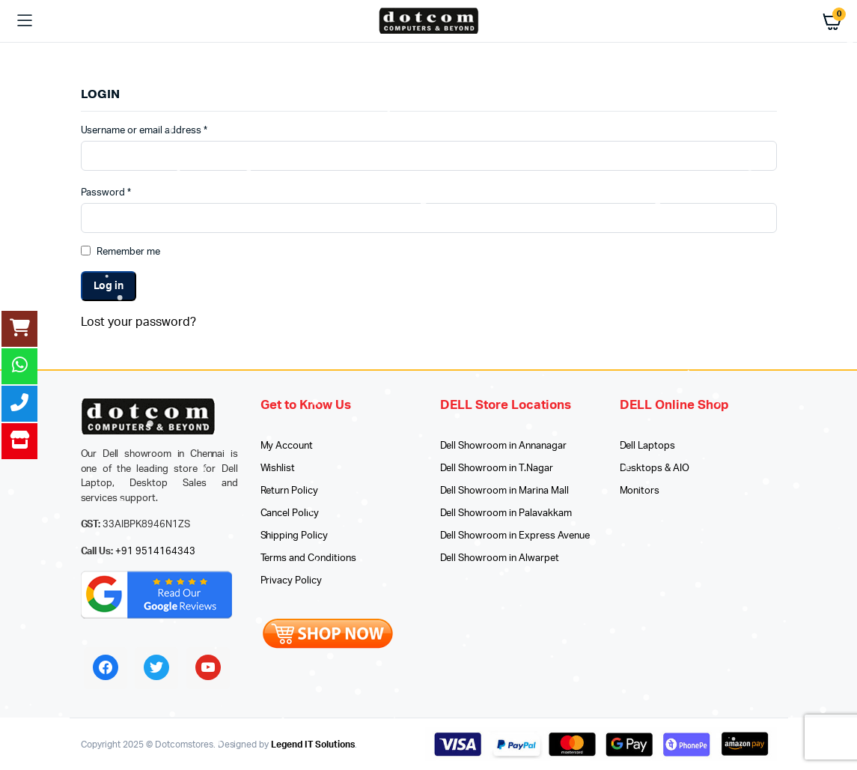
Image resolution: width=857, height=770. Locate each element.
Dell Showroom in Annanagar (503, 446)
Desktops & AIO (655, 468)
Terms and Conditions (308, 558)
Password (106, 193)
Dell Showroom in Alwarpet (499, 558)
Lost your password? (138, 322)
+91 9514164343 (155, 552)
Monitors (640, 491)
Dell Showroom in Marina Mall (504, 491)
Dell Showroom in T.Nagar (496, 468)
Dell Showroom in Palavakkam (506, 513)
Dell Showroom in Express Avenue (515, 536)
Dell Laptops (648, 446)
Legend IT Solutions (312, 744)
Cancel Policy (290, 513)
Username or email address (144, 131)
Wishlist (278, 468)
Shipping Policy (294, 536)
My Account (287, 446)
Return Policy (289, 491)
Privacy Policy (291, 581)
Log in (109, 286)
